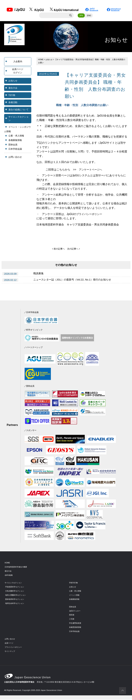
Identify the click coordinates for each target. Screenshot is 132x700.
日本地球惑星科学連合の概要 (17, 567)
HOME (41, 60)
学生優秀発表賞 (75, 623)
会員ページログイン (17, 71)
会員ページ (9, 643)
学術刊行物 (74, 583)
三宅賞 (72, 619)
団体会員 (12, 145)
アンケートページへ (91, 170)
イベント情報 (74, 595)
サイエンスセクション (18, 119)
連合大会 (12, 88)
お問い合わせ (15, 157)
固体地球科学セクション (15, 600)
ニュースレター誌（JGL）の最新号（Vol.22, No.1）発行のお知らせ (75, 280)
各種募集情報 (15, 140)
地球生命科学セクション (15, 604)
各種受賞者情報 (75, 628)
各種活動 (12, 103)
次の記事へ (74, 249)
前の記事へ (58, 249)
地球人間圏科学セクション (16, 595)
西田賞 (72, 615)
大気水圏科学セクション (15, 591)
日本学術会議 (15, 149)
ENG (89, 16)
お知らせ (12, 81)
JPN (81, 16)
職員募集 (38, 274)
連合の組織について (18, 110)
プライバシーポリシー (90, 214)
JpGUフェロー (75, 611)
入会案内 (17, 62)
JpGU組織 (9, 576)
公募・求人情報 (16, 136)
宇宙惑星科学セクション (15, 587)
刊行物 (11, 95)
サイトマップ (10, 652)
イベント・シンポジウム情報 (17, 129)
